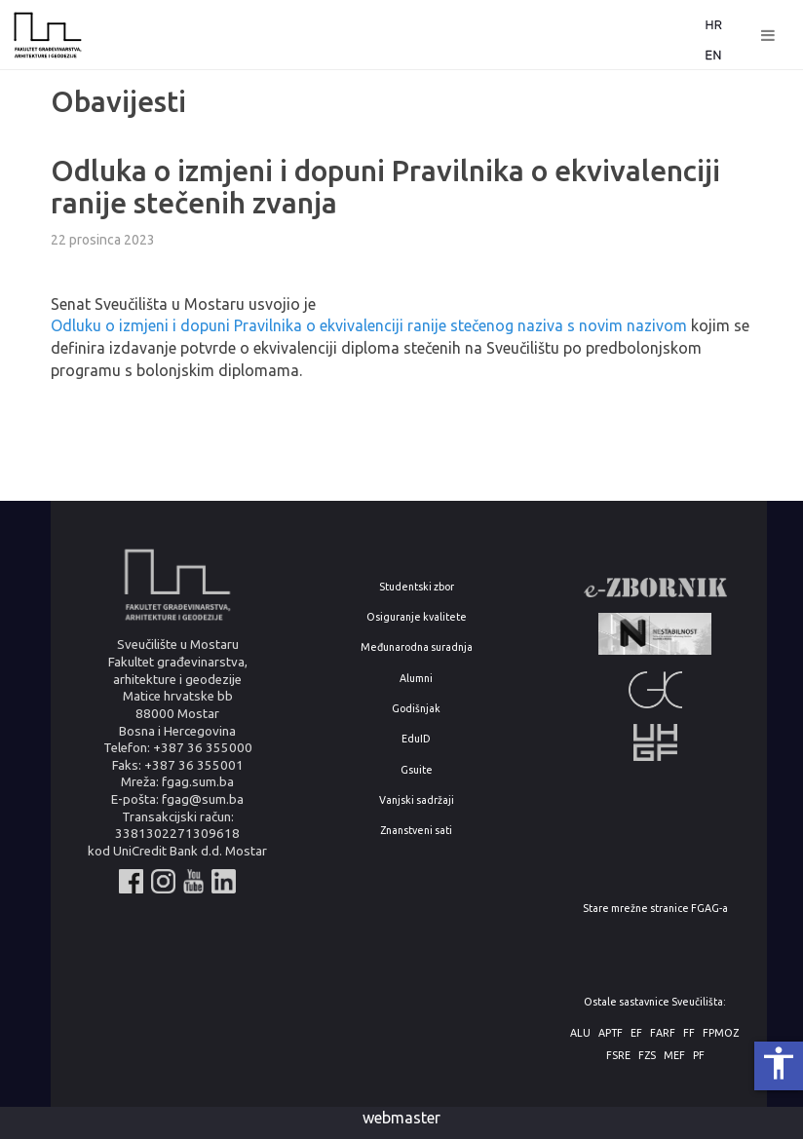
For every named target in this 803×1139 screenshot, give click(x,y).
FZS (647, 1055)
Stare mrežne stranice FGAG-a (655, 908)
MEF (674, 1055)
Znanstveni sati (416, 830)
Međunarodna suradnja (417, 647)
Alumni (416, 678)
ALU (580, 1033)
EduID (416, 739)
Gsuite (417, 770)
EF (636, 1033)
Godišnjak (416, 708)
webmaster (401, 1117)
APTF (610, 1033)
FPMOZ (721, 1033)
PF (699, 1055)
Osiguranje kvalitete (416, 617)
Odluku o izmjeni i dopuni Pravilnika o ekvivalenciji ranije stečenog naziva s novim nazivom (369, 325)
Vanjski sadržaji (416, 800)
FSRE (618, 1055)
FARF (662, 1033)
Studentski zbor (416, 587)
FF (689, 1033)
